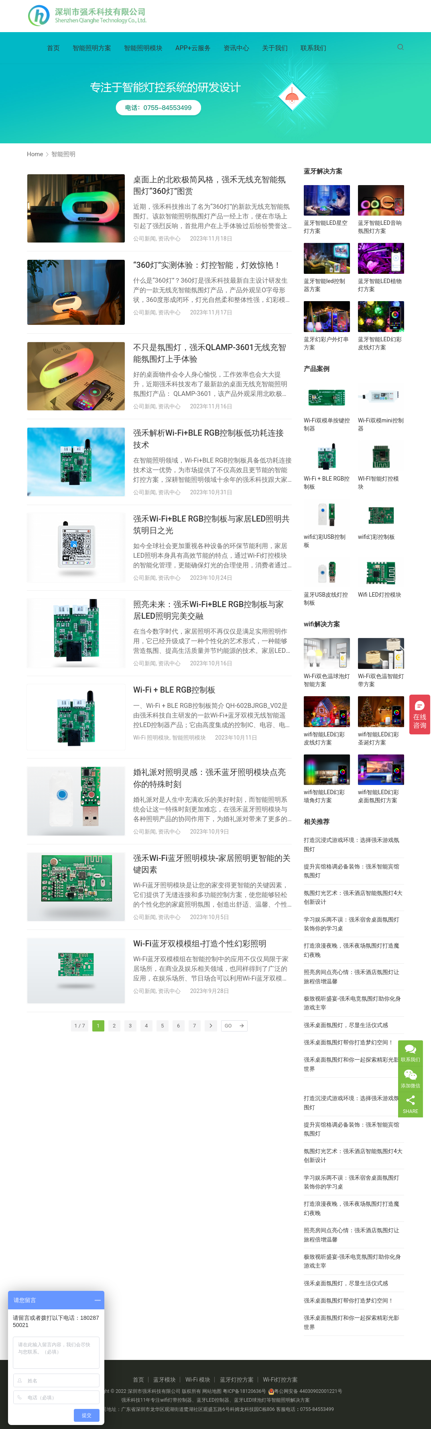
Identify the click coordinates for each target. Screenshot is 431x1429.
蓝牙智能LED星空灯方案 (326, 227)
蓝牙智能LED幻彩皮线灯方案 (380, 343)
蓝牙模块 (164, 1379)
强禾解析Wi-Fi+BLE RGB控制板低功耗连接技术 (208, 438)
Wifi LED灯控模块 (379, 594)
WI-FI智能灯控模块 (378, 482)
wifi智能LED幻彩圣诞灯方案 (378, 738)
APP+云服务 (193, 49)
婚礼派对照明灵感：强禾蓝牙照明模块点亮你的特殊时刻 (209, 778)
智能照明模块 (143, 49)
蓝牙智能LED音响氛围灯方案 (380, 227)
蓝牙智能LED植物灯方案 (380, 285)
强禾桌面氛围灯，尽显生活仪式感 (346, 1025)
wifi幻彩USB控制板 (325, 541)
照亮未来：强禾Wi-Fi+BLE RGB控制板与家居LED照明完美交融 (208, 610)
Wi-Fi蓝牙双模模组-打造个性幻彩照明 (199, 943)
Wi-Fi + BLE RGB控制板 (174, 690)
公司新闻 (144, 238)
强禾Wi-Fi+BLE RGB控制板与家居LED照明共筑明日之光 (211, 524)
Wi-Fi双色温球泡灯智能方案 (327, 680)
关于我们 (275, 49)
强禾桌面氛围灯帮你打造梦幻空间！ (349, 1042)
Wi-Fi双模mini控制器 (381, 424)
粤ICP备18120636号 (244, 1391)
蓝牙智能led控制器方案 (324, 285)
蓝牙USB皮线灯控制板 (326, 598)
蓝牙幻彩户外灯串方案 (326, 343)
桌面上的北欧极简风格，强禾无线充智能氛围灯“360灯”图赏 (209, 185)
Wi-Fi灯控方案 (280, 1379)
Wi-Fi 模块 (197, 1379)
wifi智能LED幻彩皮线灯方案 (324, 738)
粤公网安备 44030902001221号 (305, 1391)
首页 (53, 49)
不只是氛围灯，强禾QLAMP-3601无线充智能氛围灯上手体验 (209, 353)
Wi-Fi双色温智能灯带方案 (381, 680)
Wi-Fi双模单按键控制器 (327, 424)
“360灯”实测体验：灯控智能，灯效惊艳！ (207, 265)
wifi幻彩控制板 (376, 537)
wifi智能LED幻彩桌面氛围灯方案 (378, 796)
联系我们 (313, 49)
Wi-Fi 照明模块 (151, 737)
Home (35, 154)
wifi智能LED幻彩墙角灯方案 (324, 796)
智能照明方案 (92, 49)
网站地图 (212, 1391)
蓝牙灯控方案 (237, 1379)
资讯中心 (236, 49)
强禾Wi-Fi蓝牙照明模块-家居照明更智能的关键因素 (212, 864)
